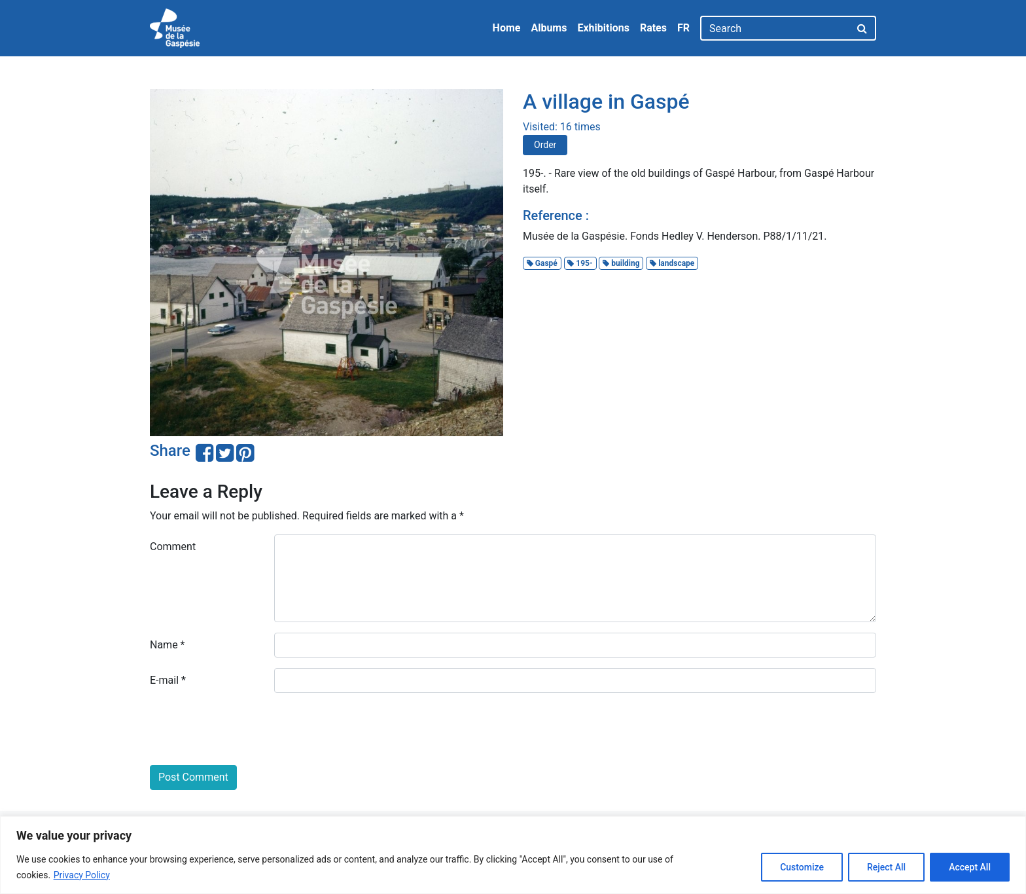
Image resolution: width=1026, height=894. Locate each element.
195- (579, 263)
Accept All (970, 867)
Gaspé (542, 263)
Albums (549, 28)
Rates (653, 28)
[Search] (775, 28)
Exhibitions (603, 28)
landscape (672, 263)
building (621, 263)
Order (545, 145)
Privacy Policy (82, 875)
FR (683, 28)
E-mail (168, 680)
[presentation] (249, 728)
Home (507, 28)
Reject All (886, 867)
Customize (802, 867)
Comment (173, 546)
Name (167, 645)
